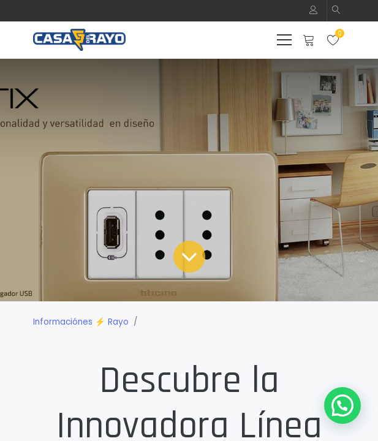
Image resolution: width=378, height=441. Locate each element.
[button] (336, 10)
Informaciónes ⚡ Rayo (81, 322)
